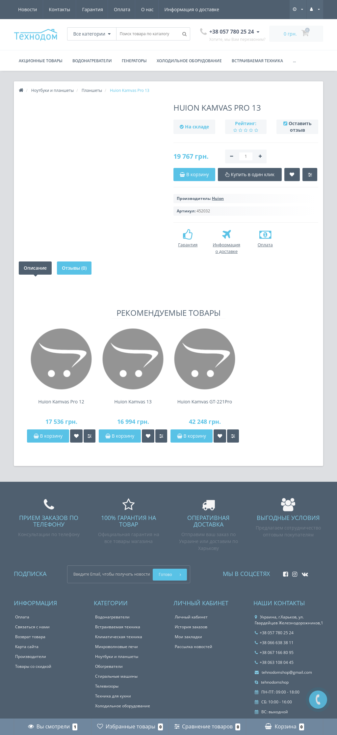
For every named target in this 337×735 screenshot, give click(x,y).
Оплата (59, 9)
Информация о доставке (131, 9)
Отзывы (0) (74, 268)
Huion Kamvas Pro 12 (61, 401)
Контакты (211, 9)
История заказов (191, 627)
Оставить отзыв (300, 126)
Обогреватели (109, 666)
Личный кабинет (191, 617)
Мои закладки (188, 637)
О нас (85, 9)
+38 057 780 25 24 (274, 633)
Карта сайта (27, 646)
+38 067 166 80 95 (274, 652)
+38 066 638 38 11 (274, 642)
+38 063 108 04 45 (274, 662)
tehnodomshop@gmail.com (283, 672)
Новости (179, 9)
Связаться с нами (32, 627)
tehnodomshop (272, 682)
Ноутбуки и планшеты (116, 656)
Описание (35, 268)
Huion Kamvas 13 (133, 401)
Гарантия (28, 9)
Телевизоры (106, 686)
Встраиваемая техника (257, 61)
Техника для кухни (113, 696)
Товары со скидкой (33, 666)
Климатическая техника (118, 637)
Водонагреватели (92, 61)
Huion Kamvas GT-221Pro (204, 401)
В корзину (48, 436)
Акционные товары (41, 61)
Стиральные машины (116, 676)
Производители (30, 656)
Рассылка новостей (193, 646)
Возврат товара (30, 637)
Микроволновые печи (116, 646)
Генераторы (134, 61)
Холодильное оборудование (189, 61)
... (294, 61)
